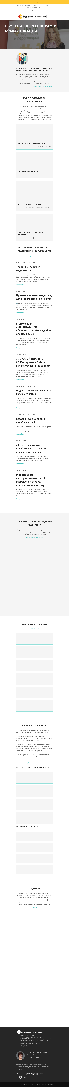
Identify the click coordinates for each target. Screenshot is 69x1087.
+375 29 (25, 1045)
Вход (35, 11)
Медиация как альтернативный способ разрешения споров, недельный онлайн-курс (31, 480)
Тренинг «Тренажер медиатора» (29, 204)
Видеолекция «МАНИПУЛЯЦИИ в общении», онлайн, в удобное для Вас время (34, 329)
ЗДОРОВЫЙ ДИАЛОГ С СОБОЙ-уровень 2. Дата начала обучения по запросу (33, 362)
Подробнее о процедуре (34, 537)
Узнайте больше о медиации (43, 86)
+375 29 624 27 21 (50, 2)
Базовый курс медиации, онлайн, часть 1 (33, 143)
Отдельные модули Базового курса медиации (33, 392)
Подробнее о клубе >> (23, 763)
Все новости (34, 628)
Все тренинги (34, 257)
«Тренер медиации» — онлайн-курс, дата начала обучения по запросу (31, 448)
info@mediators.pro (34, 7)
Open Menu (48, 16)
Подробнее (20, 284)
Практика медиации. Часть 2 (28, 171)
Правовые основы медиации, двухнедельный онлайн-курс (34, 297)
